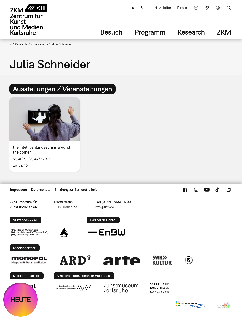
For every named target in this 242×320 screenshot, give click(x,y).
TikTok (218, 189)
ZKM (224, 32)
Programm (150, 32)
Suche (228, 7)
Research (191, 32)
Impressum (18, 190)
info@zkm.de (104, 207)
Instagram (196, 189)
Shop (144, 8)
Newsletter (163, 8)
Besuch (111, 32)
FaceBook (185, 189)
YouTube (207, 189)
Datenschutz (40, 190)
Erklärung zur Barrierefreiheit (76, 190)
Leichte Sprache (196, 7)
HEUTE (20, 299)
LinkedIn (228, 189)
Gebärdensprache (207, 7)
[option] (46, 134)
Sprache (218, 7)
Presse (182, 8)
